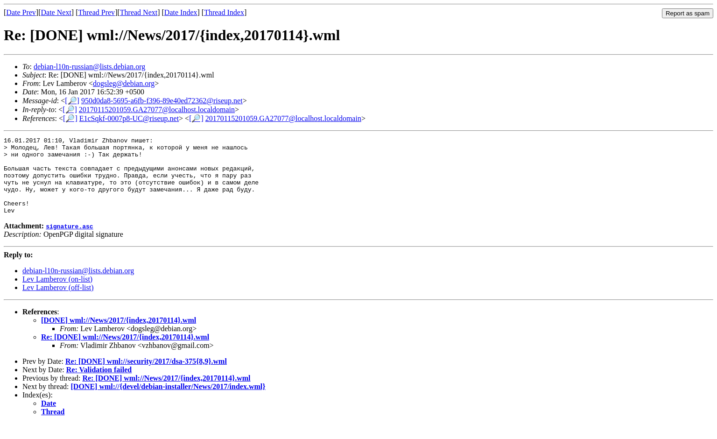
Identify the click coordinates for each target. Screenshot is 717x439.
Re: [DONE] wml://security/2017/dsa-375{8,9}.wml (146, 377)
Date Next (56, 12)
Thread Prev (96, 12)
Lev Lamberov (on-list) (57, 294)
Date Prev (21, 12)
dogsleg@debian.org (124, 83)
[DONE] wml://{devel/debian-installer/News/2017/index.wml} (168, 402)
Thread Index (224, 12)
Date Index (180, 12)
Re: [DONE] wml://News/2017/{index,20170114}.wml (125, 352)
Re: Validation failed (99, 385)
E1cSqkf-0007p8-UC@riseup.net (129, 118)
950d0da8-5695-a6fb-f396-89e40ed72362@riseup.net (162, 101)
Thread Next (138, 12)
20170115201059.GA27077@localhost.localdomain (157, 109)
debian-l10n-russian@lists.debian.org (89, 67)
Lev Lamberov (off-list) (58, 303)
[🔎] (72, 101)
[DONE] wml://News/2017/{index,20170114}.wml (118, 336)
